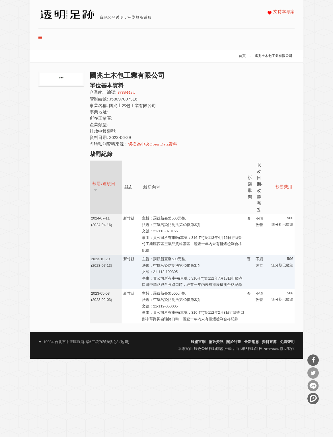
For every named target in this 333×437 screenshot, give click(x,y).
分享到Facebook (313, 360)
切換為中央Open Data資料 (152, 144)
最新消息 (251, 342)
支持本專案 (284, 12)
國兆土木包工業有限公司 (273, 56)
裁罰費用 (283, 187)
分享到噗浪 (313, 398)
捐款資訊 (216, 342)
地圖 (124, 342)
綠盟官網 (198, 342)
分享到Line (313, 385)
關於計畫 (233, 342)
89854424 (126, 92)
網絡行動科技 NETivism (259, 349)
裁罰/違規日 (103, 187)
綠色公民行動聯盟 (208, 349)
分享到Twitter (313, 373)
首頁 (242, 56)
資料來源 (269, 342)
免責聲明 (287, 342)
